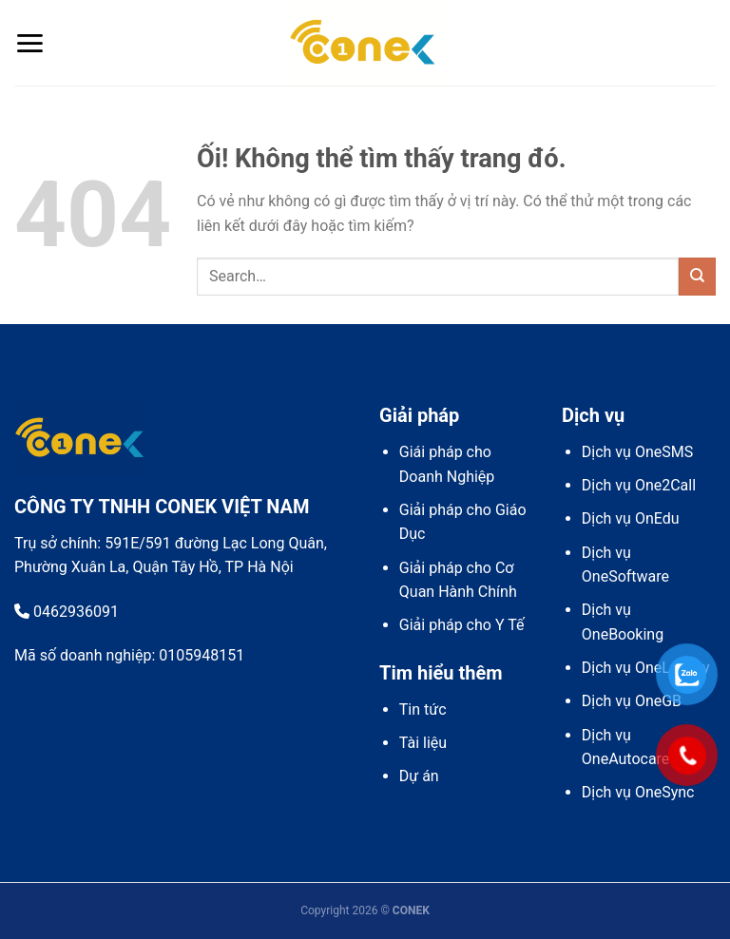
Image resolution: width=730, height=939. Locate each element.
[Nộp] (697, 276)
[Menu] (29, 43)
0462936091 (66, 612)
